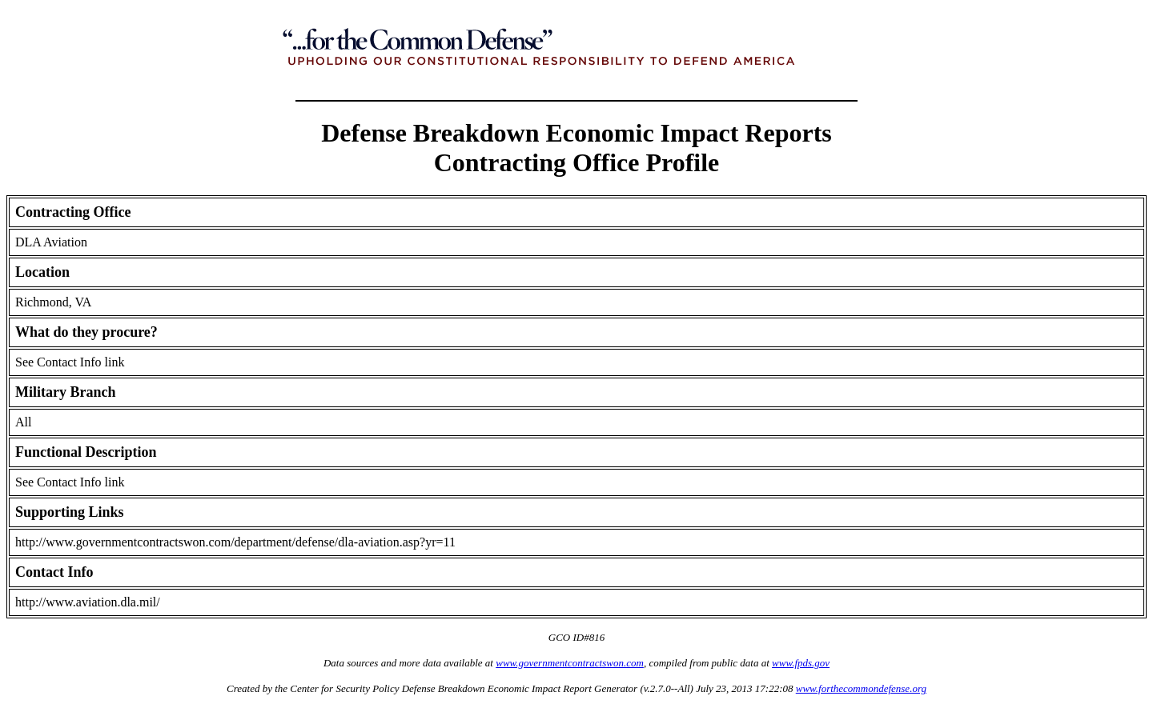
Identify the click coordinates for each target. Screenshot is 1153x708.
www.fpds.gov (801, 663)
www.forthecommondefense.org (861, 688)
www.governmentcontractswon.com (570, 663)
